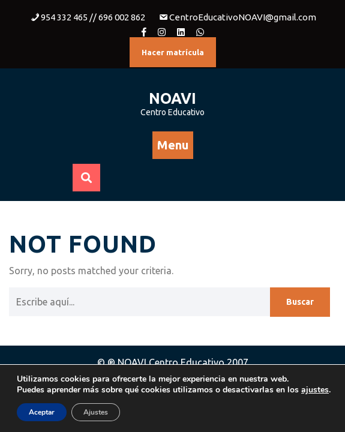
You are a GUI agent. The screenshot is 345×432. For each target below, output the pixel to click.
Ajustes (95, 412)
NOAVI (172, 98)
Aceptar (42, 412)
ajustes (315, 390)
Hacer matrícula (173, 52)
